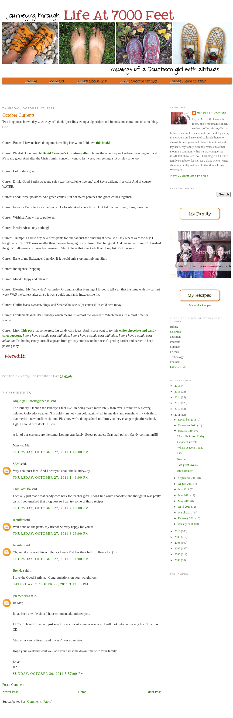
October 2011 (186, 431)
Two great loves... (187, 465)
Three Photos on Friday (190, 436)
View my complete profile (189, 176)
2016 (178, 385)
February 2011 (186, 518)
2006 (178, 554)
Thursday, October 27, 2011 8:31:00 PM (51, 559)
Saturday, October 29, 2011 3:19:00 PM (50, 584)
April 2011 (184, 506)
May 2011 (184, 501)
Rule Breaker (184, 470)
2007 (178, 548)
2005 (178, 560)
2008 (178, 542)
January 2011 (186, 524)
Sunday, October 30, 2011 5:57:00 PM (48, 674)
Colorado (175, 331)
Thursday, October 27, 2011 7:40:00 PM (51, 508)
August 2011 (185, 483)
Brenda (17, 570)
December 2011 (187, 419)
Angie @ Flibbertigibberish (31, 401)
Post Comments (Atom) (36, 701)
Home (82, 692)
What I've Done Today (190, 447)
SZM (16, 464)
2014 (178, 397)
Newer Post (10, 692)
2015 (178, 391)
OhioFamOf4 (22, 489)
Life (179, 453)
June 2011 (184, 495)
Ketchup (182, 459)
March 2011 (185, 512)
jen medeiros (21, 596)
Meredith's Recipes (200, 305)
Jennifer (18, 520)
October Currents (187, 442)
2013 (178, 403)
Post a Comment (13, 684)
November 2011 (187, 425)
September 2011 (187, 478)
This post (27, 330)
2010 (178, 531)
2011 (178, 414)
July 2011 (184, 489)
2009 (178, 537)
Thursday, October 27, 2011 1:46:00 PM (51, 452)
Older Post (154, 692)
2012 (178, 408)
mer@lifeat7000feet (211, 112)
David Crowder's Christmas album (67, 153)
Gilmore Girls (178, 367)
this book (102, 143)
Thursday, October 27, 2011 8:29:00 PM (51, 533)
